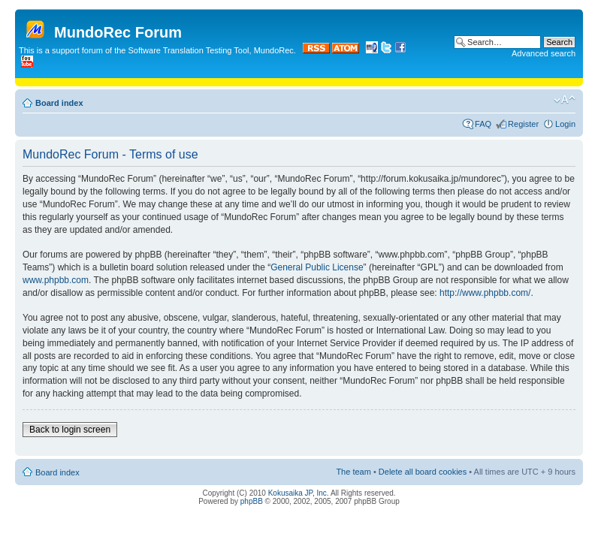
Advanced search (543, 53)
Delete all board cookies (423, 471)
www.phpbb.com (56, 280)
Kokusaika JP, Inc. (298, 493)
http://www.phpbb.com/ (484, 293)
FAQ (483, 123)
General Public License (316, 267)
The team (353, 471)
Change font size (564, 100)
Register (523, 123)
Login (565, 123)
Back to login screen (69, 429)
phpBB (251, 501)
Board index (59, 102)
